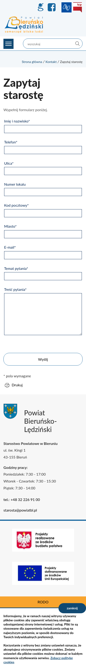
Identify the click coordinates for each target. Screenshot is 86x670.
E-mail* (10, 247)
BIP (77, 7)
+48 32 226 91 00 (25, 499)
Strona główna (32, 62)
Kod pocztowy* (16, 205)
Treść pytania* (15, 289)
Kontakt (51, 62)
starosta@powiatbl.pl (20, 510)
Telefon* (10, 142)
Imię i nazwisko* (17, 121)
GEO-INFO (40, 7)
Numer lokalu (15, 184)
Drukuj (17, 385)
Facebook (52, 7)
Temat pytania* (16, 268)
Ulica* (9, 163)
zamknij (72, 608)
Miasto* (10, 226)
